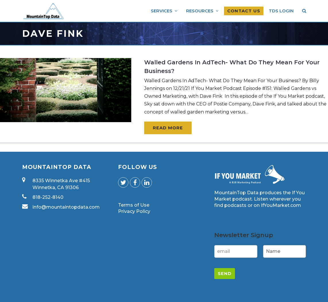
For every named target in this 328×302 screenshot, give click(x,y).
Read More (168, 127)
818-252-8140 (47, 197)
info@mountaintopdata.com (66, 207)
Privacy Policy (134, 211)
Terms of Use (133, 205)
